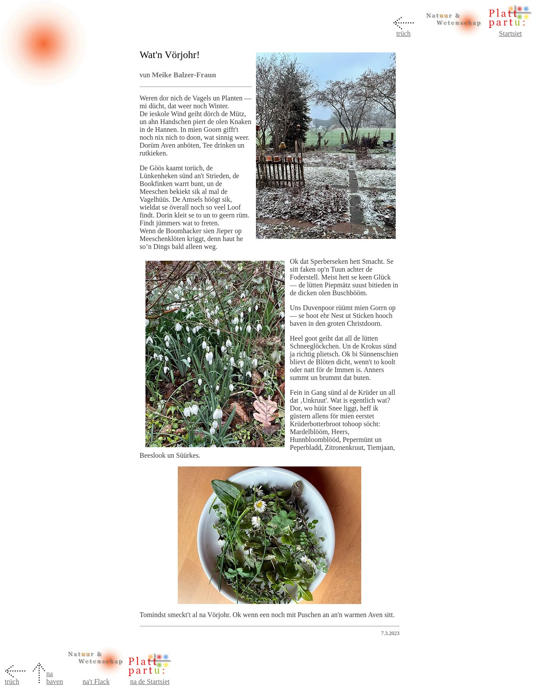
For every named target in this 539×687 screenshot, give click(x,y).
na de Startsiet (150, 681)
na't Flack (96, 681)
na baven (54, 677)
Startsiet (510, 33)
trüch (403, 33)
